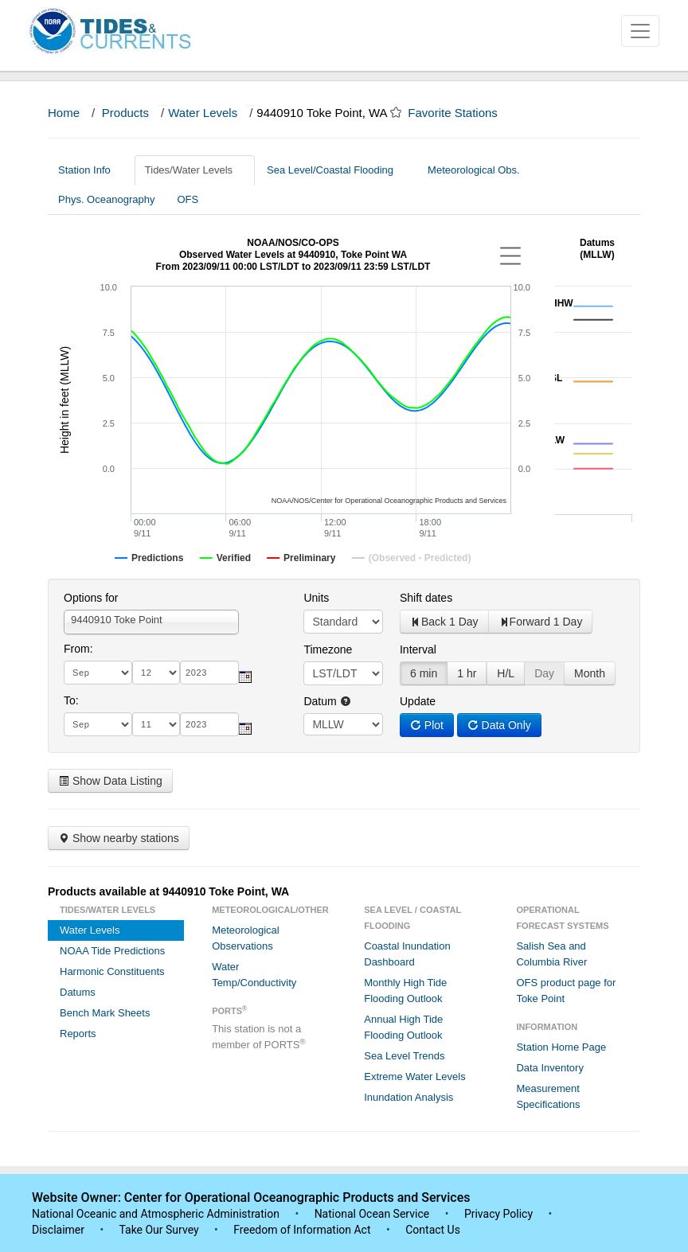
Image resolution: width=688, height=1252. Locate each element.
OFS (187, 199)
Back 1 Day (444, 621)
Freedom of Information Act (301, 1229)
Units (316, 597)
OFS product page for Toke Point (566, 990)
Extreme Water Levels (414, 1076)
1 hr (466, 673)
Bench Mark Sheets (105, 1013)
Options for (91, 597)
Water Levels (202, 112)
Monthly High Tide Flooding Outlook (405, 990)
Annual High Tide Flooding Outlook (403, 1027)
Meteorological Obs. (474, 170)
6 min (423, 673)
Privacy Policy (498, 1213)
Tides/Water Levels (194, 170)
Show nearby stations (118, 838)
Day (544, 673)
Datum (326, 701)
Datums (78, 992)
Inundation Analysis (408, 1097)
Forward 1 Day (540, 621)
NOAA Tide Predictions (112, 951)
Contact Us (432, 1229)
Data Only (499, 725)
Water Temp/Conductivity (254, 975)
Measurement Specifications (548, 1096)
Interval (418, 649)
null (343, 724)
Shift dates (426, 597)
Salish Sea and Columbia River (551, 954)
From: (78, 648)
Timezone (327, 649)
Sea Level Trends (404, 1056)
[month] (98, 673)
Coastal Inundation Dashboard (407, 954)
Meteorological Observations (246, 938)
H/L (505, 673)
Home (64, 112)
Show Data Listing (110, 780)
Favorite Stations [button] (460, 112)
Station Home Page (561, 1047)
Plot (427, 725)
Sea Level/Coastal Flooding (336, 170)
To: (71, 700)
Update (418, 701)
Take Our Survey (160, 1229)
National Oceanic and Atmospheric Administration (156, 1213)
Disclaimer (58, 1229)
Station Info (90, 170)
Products (125, 112)
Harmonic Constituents (112, 971)
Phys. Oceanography (106, 199)
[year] (209, 673)
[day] (156, 673)
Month (589, 673)
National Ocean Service (372, 1213)
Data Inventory (550, 1068)
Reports (78, 1033)
